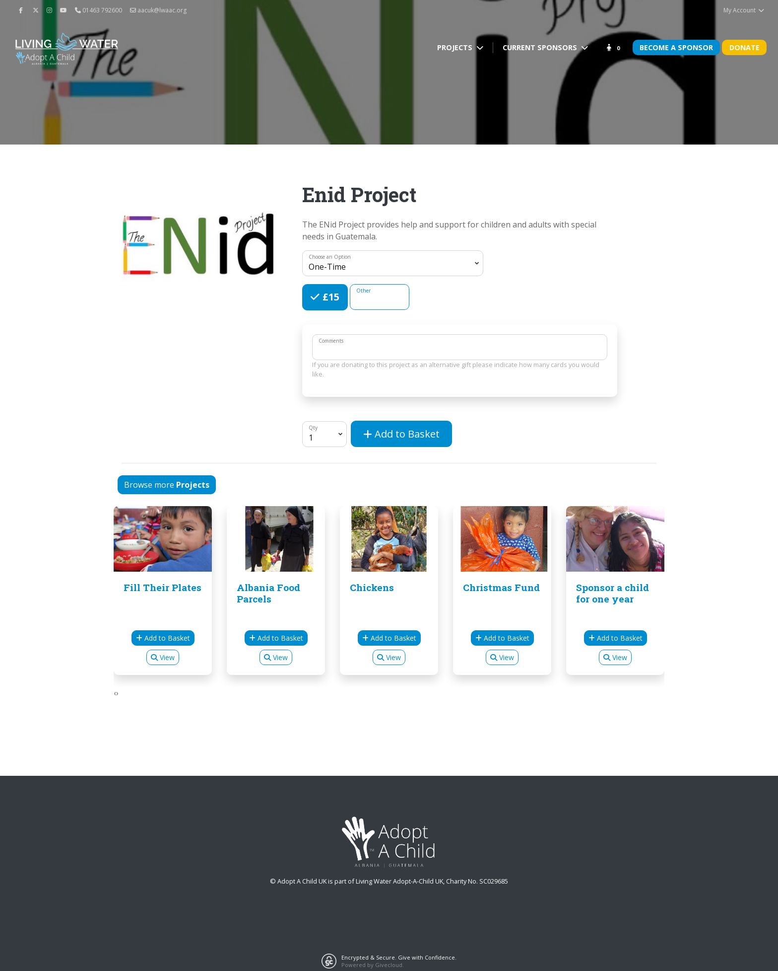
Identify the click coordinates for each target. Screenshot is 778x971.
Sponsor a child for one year (612, 593)
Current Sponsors (541, 47)
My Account (744, 10)
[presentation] (115, 693)
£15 (329, 296)
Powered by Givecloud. (372, 965)
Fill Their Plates (162, 587)
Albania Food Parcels (268, 593)
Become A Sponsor (676, 47)
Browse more (166, 484)
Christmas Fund (501, 587)
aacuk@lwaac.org (158, 10)
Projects (455, 47)
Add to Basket (401, 434)
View (163, 657)
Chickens (372, 587)
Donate (744, 47)
